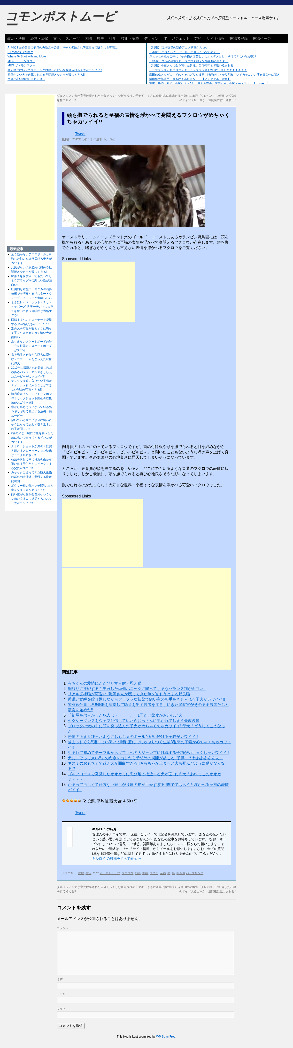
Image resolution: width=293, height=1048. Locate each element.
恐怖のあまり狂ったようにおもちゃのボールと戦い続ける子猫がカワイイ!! (133, 737)
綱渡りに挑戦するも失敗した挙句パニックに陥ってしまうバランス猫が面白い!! (137, 689)
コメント (63, 928)
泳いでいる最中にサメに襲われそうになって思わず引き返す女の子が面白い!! (31, 424)
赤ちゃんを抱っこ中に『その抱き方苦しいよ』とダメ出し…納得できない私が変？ (203, 56)
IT (165, 38)
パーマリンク (194, 873)
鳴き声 (181, 873)
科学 (112, 38)
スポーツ (72, 38)
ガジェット (180, 38)
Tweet (80, 134)
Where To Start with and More (27, 56)
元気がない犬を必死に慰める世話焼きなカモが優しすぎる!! (46, 74)
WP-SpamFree (165, 1036)
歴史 (100, 38)
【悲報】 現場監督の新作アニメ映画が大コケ (178, 47)
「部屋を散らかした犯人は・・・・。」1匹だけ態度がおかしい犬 (125, 715)
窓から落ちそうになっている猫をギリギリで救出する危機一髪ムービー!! (31, 411)
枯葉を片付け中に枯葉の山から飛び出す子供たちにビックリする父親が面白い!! (31, 464)
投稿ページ (262, 38)
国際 (88, 38)
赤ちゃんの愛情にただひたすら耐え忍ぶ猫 (104, 683)
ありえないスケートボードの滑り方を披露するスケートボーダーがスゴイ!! (31, 346)
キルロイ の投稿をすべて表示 (116, 858)
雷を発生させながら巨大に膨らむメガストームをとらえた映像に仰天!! (31, 359)
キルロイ (109, 139)
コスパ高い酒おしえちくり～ (26, 79)
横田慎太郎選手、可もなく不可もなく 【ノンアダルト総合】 (190, 79)
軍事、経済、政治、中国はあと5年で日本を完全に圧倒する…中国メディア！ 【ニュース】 (209, 83)
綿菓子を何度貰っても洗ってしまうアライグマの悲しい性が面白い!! (31, 280)
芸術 (198, 38)
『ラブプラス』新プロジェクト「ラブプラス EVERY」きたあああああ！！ (198, 70)
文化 (57, 38)
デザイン (151, 38)
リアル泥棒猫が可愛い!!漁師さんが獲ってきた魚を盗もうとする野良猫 (129, 694)
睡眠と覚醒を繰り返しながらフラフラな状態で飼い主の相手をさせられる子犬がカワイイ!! (146, 699)
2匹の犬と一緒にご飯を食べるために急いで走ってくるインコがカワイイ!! (32, 438)
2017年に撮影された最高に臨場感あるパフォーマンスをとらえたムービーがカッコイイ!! (32, 372)
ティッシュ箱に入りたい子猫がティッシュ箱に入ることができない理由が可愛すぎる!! (31, 385)
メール (61, 994)
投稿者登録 (239, 38)
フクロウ (127, 873)
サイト (61, 1008)
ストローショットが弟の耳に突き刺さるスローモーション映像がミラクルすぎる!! (31, 451)
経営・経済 (39, 38)
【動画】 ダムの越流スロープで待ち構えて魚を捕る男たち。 (188, 61)
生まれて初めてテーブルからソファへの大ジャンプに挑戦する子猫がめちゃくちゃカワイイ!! (148, 753)
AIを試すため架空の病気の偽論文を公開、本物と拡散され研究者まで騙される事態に (63, 47)
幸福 (145, 873)
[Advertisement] (98, 292)
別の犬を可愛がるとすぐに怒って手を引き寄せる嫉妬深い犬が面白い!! (31, 333)
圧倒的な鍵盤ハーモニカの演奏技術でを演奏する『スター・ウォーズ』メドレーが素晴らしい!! (32, 294)
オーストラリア (110, 873)
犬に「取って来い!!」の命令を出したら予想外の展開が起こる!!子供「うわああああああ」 (145, 758)
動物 (81, 873)
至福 (163, 873)
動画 (138, 873)
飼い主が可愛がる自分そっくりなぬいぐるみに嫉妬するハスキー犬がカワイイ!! (31, 499)
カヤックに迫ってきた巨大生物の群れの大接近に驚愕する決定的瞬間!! (31, 477)
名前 (60, 979)
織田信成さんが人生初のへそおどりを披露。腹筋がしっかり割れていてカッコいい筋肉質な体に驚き (214, 74)
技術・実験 (130, 38)
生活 (88, 873)
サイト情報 (216, 38)
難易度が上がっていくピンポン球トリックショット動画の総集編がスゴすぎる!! (31, 398)
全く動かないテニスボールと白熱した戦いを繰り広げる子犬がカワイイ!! (55, 70)
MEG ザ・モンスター (21, 61)
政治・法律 (16, 38)
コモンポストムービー (60, 21)
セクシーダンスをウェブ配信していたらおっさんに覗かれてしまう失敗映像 (134, 721)
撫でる (154, 873)
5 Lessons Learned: (20, 52)
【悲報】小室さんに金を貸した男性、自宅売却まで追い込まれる (191, 65)
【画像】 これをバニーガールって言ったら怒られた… (184, 52)
